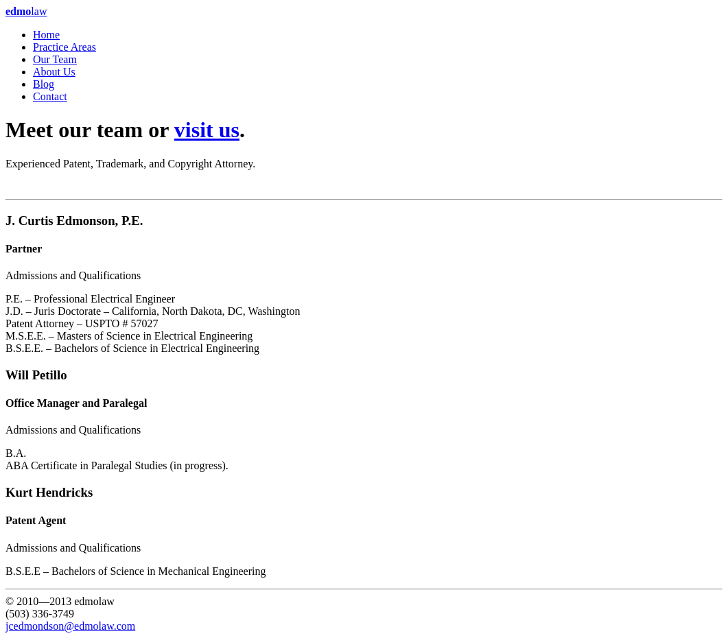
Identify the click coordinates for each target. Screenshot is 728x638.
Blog (43, 84)
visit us (206, 129)
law (26, 11)
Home (46, 34)
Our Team (55, 59)
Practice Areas (64, 47)
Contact (50, 96)
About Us (54, 72)
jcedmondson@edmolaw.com (70, 626)
